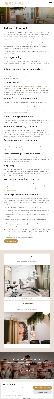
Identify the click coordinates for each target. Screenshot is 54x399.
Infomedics (14, 53)
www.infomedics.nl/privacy (10, 190)
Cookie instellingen (42, 392)
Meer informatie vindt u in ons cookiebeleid (12, 395)
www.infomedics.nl (45, 169)
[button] (52, 365)
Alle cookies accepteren (42, 387)
